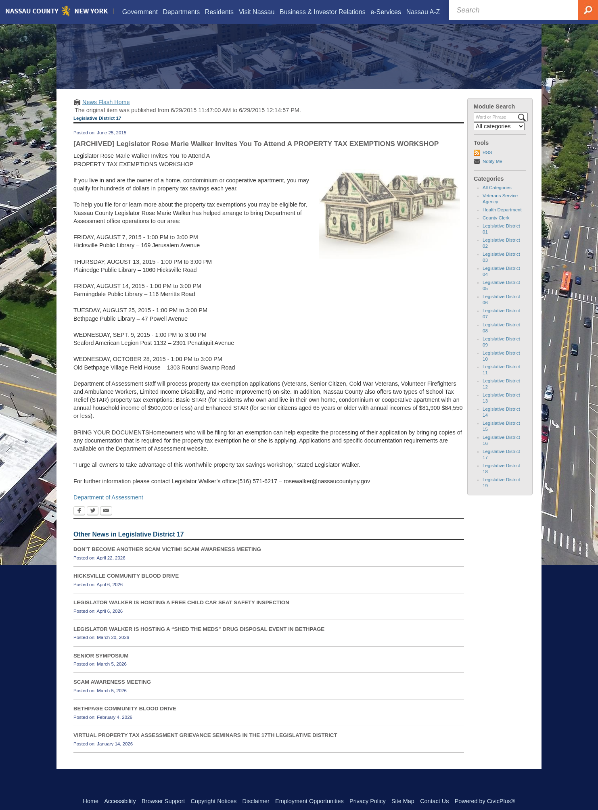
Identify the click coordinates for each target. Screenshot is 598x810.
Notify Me (492, 171)
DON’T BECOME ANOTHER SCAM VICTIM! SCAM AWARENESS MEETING (167, 559)
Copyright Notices (214, 801)
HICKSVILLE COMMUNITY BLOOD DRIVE (126, 586)
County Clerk (496, 227)
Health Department (502, 219)
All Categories (497, 197)
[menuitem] (139, 12)
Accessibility (120, 801)
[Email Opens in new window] (106, 521)
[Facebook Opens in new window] (79, 521)
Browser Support (163, 801)
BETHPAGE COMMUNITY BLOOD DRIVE (124, 719)
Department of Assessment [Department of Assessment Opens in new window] (108, 507)
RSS (487, 162)
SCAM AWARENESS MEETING (112, 692)
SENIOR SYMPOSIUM (100, 666)
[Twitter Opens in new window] (92, 521)
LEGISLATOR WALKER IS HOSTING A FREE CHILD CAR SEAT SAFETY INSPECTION (181, 613)
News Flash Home (106, 112)
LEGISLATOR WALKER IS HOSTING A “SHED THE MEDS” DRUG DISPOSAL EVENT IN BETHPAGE (198, 639)
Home (90, 801)
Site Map (402, 801)
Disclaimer (256, 801)
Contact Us (434, 801)
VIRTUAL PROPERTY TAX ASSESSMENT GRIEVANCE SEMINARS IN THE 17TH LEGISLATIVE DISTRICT (205, 745)
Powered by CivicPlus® (485, 801)
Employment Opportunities (309, 801)
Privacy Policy (367, 801)
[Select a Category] (499, 136)
